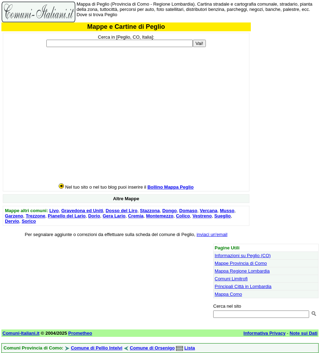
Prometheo (80, 333)
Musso (227, 210)
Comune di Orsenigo (152, 348)
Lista (189, 348)
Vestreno (202, 215)
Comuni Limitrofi (231, 278)
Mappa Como (228, 294)
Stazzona (149, 210)
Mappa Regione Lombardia (242, 271)
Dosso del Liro (121, 210)
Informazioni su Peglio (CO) (243, 255)
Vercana (208, 210)
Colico (183, 215)
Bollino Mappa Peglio (171, 187)
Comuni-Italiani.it (20, 333)
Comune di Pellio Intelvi (97, 348)
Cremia (135, 215)
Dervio (12, 221)
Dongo (169, 210)
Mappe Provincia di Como (241, 263)
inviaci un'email (212, 234)
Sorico (29, 221)
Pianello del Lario (67, 215)
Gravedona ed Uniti (82, 210)
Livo (54, 210)
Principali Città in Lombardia (243, 286)
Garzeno (14, 215)
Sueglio (222, 215)
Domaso (188, 210)
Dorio (94, 215)
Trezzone (35, 215)
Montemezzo (160, 215)
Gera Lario (114, 215)
